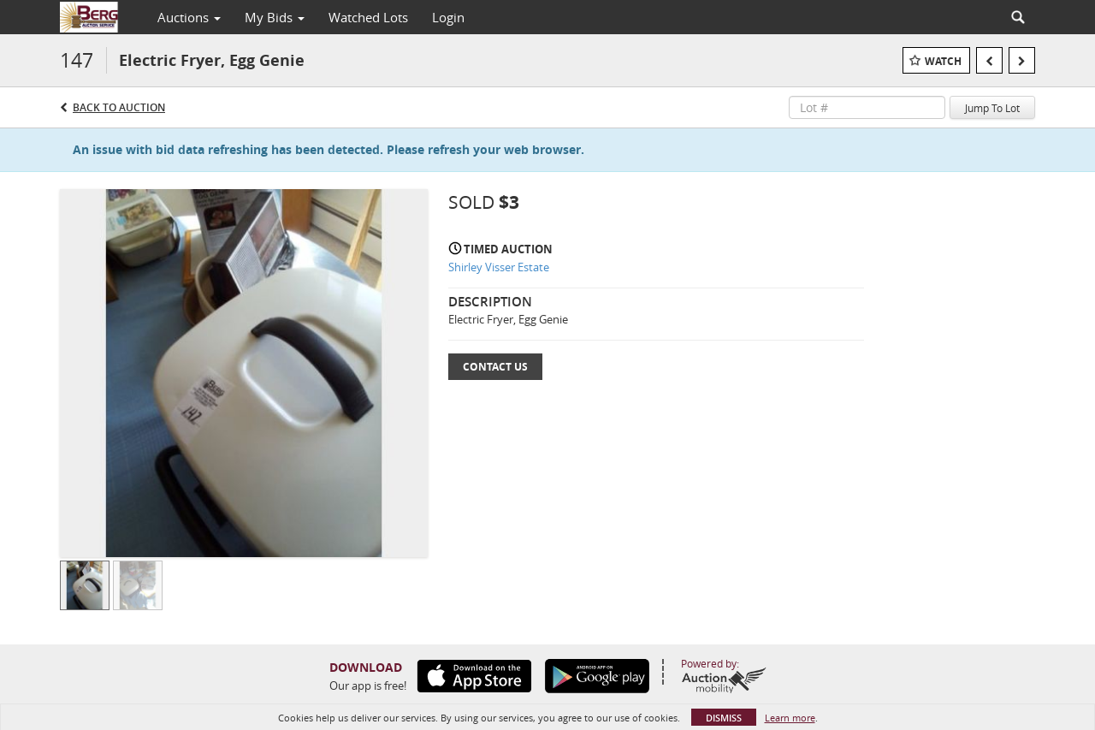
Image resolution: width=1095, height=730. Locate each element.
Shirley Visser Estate (498, 267)
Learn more (790, 717)
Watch (943, 61)
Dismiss (724, 717)
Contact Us (495, 366)
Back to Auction (119, 107)
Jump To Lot (992, 108)
